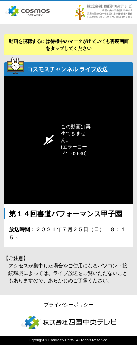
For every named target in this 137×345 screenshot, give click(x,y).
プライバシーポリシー (68, 304)
